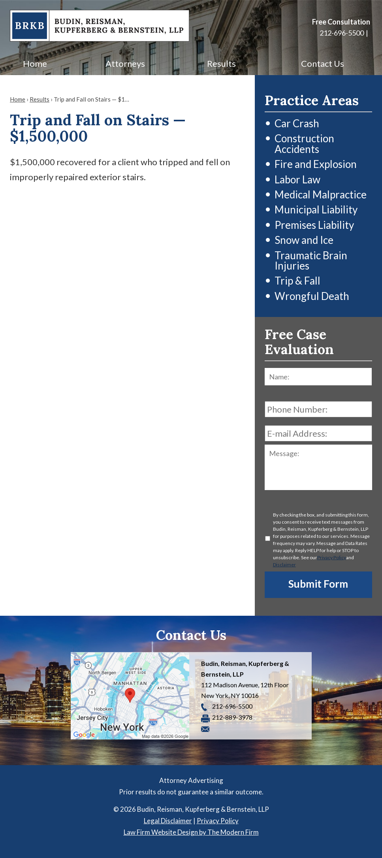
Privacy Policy (331, 557)
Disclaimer (284, 565)
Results (221, 63)
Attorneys (125, 63)
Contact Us (322, 63)
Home (35, 63)
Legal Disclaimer (168, 821)
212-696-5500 (342, 32)
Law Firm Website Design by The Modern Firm (191, 832)
